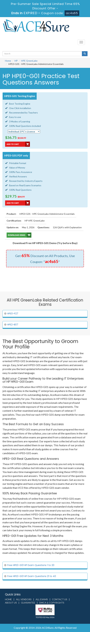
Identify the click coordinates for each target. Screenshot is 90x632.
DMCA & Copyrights (51, 602)
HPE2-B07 (12, 324)
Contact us (59, 599)
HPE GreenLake (29, 60)
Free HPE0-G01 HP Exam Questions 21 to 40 (31, 576)
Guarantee (28, 602)
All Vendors (24, 599)
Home (8, 60)
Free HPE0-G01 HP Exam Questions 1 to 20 (30, 565)
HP (16, 60)
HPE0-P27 (12, 313)
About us (11, 602)
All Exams (42, 599)
